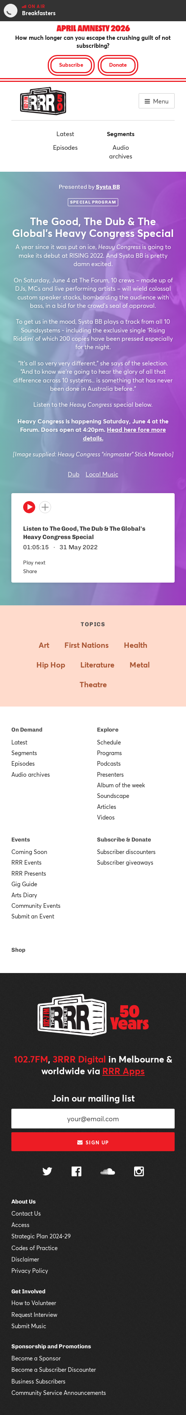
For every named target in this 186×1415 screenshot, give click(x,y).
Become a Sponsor (36, 1358)
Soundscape (113, 795)
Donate (118, 64)
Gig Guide (24, 884)
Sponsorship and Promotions (51, 1346)
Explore (108, 729)
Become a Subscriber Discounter (53, 1369)
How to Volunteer (33, 1303)
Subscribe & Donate (124, 839)
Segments (120, 134)
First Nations (86, 645)
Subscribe (71, 64)
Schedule (109, 742)
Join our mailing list (93, 1098)
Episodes (65, 147)
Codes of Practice (34, 1248)
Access (20, 1225)
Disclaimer (25, 1259)
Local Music (102, 474)
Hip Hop (50, 665)
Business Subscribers (38, 1381)
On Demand (26, 729)
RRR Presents (28, 873)
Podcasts (109, 763)
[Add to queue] (45, 507)
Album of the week (121, 785)
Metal (140, 665)
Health (135, 645)
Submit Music (28, 1326)
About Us (23, 1201)
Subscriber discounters (126, 852)
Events (20, 839)
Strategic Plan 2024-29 (41, 1236)
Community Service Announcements (58, 1392)
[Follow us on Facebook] (76, 1172)
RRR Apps (123, 1071)
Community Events (36, 905)
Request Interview (34, 1314)
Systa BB (108, 186)
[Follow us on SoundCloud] (107, 1172)
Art (44, 645)
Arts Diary (24, 895)
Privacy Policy (29, 1270)
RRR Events (26, 862)
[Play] (29, 509)
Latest (65, 134)
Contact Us (26, 1213)
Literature (97, 665)
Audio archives (120, 151)
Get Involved (28, 1291)
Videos (106, 817)
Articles (106, 806)
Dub (74, 474)
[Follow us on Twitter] (47, 1172)
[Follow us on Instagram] (139, 1172)
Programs (109, 753)
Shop (18, 949)
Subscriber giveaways (125, 862)
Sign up (93, 1142)
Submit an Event (32, 916)
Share (30, 571)
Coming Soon (29, 852)
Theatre (93, 684)
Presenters (110, 774)
